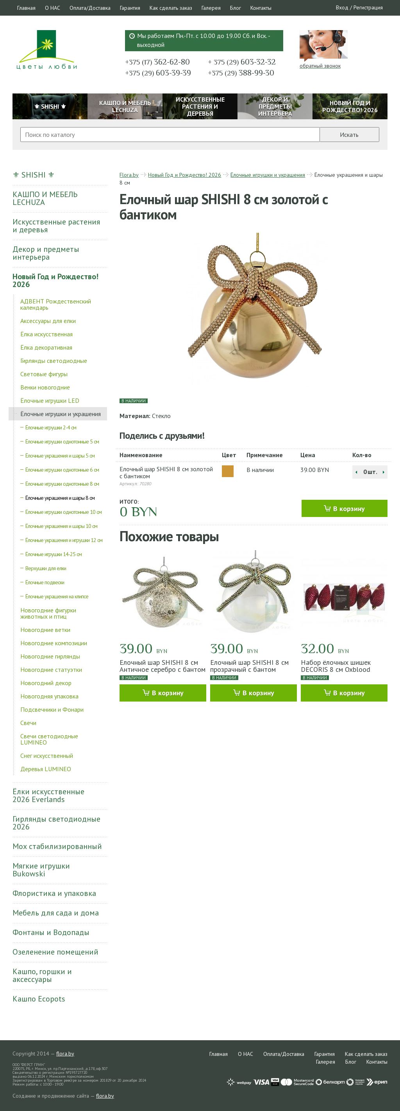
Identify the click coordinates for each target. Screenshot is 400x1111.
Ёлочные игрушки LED (49, 400)
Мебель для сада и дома (55, 913)
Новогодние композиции (53, 643)
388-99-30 (241, 72)
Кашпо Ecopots (38, 999)
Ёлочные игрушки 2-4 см (50, 427)
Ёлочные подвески (44, 582)
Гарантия (130, 7)
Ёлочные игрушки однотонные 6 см (62, 469)
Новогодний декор (45, 683)
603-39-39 (158, 72)
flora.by (65, 1053)
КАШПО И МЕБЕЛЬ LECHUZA (44, 198)
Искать (349, 134)
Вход (342, 7)
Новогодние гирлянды (50, 656)
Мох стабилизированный (57, 846)
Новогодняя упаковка (49, 696)
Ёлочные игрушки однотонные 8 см (62, 483)
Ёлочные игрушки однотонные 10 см (63, 511)
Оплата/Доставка (90, 7)
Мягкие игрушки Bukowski (41, 870)
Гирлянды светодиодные (53, 360)
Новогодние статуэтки (51, 669)
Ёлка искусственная (46, 334)
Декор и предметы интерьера (45, 253)
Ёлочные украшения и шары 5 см (60, 455)
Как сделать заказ (171, 7)
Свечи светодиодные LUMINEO (49, 739)
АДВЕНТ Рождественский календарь (55, 304)
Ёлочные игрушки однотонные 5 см (62, 441)
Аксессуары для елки (48, 321)
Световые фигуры (44, 374)
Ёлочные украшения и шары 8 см (60, 497)
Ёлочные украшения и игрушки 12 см (63, 540)
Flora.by (129, 174)
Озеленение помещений (55, 952)
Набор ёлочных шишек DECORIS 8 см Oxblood (336, 666)
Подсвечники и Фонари (52, 709)
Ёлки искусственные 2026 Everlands (48, 795)
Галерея (211, 7)
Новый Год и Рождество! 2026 (55, 280)
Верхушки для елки (45, 568)
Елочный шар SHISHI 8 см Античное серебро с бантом (162, 666)
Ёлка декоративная (46, 347)
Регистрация (368, 7)
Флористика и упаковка (54, 893)
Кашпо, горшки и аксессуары (42, 975)
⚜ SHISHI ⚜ (33, 175)
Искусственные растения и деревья (56, 226)
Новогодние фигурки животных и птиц (48, 613)
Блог (235, 7)
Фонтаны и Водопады (50, 932)
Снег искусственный (46, 755)
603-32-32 (242, 61)
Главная (26, 7)
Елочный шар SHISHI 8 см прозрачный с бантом (249, 666)
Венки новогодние (45, 387)
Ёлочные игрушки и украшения (60, 414)
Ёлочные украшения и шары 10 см (61, 525)
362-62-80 (157, 61)
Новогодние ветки (45, 630)
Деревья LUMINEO (45, 769)
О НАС (52, 7)
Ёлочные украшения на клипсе (56, 596)
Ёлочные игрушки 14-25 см (53, 554)
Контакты (260, 7)
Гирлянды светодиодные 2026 (56, 823)
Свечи (28, 723)
